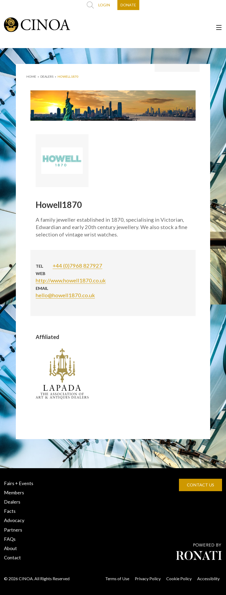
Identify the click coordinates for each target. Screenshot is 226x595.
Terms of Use (117, 578)
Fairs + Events (18, 483)
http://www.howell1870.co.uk (71, 280)
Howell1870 (68, 76)
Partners (13, 530)
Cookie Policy (179, 578)
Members (14, 492)
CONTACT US (200, 484)
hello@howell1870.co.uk (65, 295)
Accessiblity (208, 578)
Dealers (12, 502)
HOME (31, 76)
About (10, 548)
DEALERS (46, 76)
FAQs (10, 539)
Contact (12, 557)
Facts (10, 511)
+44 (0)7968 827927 (77, 265)
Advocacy (14, 520)
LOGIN (104, 5)
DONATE (128, 5)
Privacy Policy (148, 578)
